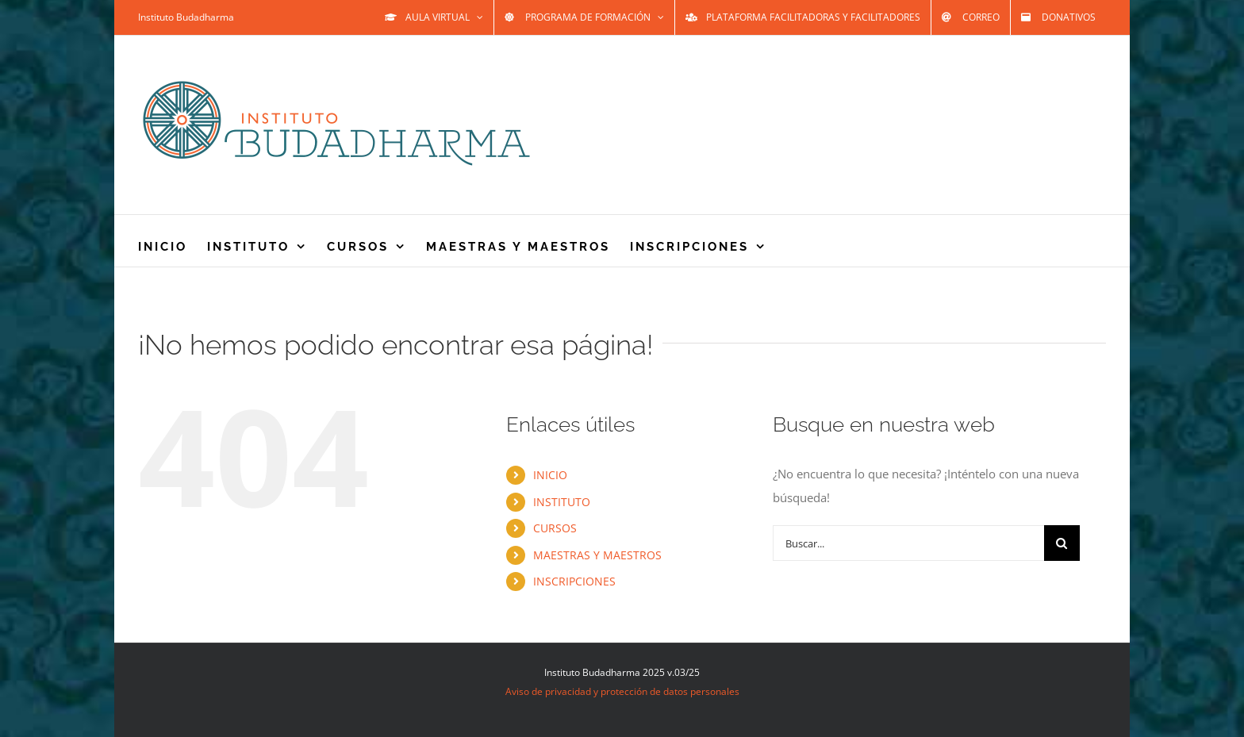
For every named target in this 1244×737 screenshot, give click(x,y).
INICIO (550, 474)
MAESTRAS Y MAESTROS (597, 554)
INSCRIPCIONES (574, 581)
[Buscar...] (908, 543)
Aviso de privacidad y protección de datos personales (622, 691)
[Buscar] (1062, 543)
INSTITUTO (561, 501)
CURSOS (555, 527)
